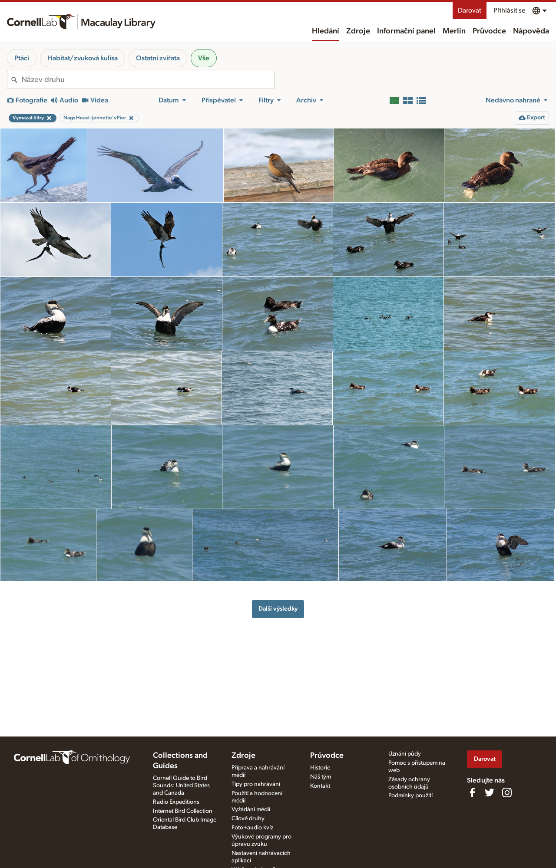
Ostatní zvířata (158, 58)
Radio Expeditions (176, 802)
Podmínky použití (410, 795)
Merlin (454, 31)
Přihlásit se (509, 10)
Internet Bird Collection (182, 811)
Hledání (325, 31)
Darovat (469, 10)
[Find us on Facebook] (472, 792)
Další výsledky (278, 608)
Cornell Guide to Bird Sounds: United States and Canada (181, 785)
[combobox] (147, 80)
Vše (203, 58)
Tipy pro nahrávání (256, 784)
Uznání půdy (404, 754)
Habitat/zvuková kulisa (82, 58)
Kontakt (320, 786)
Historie (320, 768)
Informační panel (406, 31)
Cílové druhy (248, 818)
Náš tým (320, 777)
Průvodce (489, 31)
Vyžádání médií (251, 809)
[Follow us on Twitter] (489, 792)
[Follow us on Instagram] (507, 792)
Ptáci (21, 58)
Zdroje (358, 31)
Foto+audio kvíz (252, 828)
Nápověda (531, 31)
